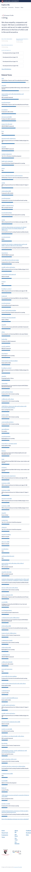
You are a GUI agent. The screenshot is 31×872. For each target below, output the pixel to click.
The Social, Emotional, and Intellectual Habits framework (15, 327)
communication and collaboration (10, 617)
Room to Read (5, 515)
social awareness (6, 102)
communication (6, 654)
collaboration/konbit (7, 662)
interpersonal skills (7, 117)
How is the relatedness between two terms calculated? (15, 819)
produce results (6, 803)
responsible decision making (9, 676)
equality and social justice (8, 267)
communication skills (7, 773)
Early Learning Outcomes (7, 409)
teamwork (4, 296)
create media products (7, 422)
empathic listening (6, 572)
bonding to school (6, 289)
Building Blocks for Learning (8, 355)
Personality (4, 431)
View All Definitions (6, 69)
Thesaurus (17, 7)
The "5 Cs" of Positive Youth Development (11, 156)
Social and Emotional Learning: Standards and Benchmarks (15, 232)
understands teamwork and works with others (14, 683)
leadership (4, 339)
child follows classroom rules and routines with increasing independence (14, 407)
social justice (5, 549)
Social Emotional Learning (8, 731)
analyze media (5, 415)
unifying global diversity (8, 556)
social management (7, 610)
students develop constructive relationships (13, 766)
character (4, 527)
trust (3, 459)
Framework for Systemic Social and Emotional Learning (14, 200)
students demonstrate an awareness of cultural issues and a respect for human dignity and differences (14, 228)
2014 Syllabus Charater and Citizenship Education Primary (15, 80)
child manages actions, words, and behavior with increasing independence (14, 751)
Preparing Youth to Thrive (8, 378)
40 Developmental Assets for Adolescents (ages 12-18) (14, 222)
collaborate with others (8, 399)
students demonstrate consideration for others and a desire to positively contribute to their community (15, 579)
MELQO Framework (6, 348)
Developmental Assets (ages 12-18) (11, 53)
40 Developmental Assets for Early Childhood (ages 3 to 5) (15, 269)
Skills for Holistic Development (9, 782)
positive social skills (7, 729)
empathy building (6, 534)
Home (3, 830)
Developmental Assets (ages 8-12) (10, 65)
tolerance (4, 467)
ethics (3, 332)
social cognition (6, 346)
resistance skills (6, 483)
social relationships (7, 212)
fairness (4, 451)
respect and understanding (9, 310)
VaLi (3, 133)
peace (3, 168)
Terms (3, 837)
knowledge (4, 743)
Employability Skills (6, 362)
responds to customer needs (9, 443)
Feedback (28, 830)
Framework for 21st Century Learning (10, 262)
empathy (4, 85)
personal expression (7, 669)
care (3, 78)
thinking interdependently (9, 317)
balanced (4, 788)
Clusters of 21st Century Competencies (11, 635)
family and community (7, 161)
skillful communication (8, 205)
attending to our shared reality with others (13, 736)
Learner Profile (5, 692)
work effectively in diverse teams (10, 260)
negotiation (5, 253)
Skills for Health (5, 276)
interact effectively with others (10, 587)
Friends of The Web (18, 867)
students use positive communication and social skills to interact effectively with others (14, 245)
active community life (7, 595)
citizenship (4, 383)
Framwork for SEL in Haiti (7, 111)
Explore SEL (6, 5)
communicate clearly (7, 640)
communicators (6, 690)
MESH (3, 239)
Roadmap (28, 832)
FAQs (27, 835)
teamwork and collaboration (9, 633)
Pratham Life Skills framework (9, 119)
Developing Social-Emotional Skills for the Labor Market (15, 298)
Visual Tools (4, 7)
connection (5, 520)
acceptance (5, 109)
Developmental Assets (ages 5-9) (10, 57)
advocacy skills (5, 541)
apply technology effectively (9, 759)
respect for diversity (7, 124)
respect (4, 281)
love (3, 131)
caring (3, 183)
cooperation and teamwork (9, 274)
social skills (5, 602)
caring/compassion (7, 154)
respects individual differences (10, 698)
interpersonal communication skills (11, 722)
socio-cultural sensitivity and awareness (12, 175)
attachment (5, 353)
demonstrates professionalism (10, 360)
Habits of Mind (5, 319)
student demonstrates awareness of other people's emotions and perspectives (15, 811)
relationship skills (6, 191)
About (22, 7)
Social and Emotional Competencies (10, 305)
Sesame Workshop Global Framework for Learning (13, 163)
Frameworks (11, 7)
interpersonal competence (9, 138)
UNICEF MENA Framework (8, 126)
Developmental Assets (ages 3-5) (10, 61)
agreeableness (5, 429)
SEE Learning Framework (7, 97)
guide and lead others (7, 392)
